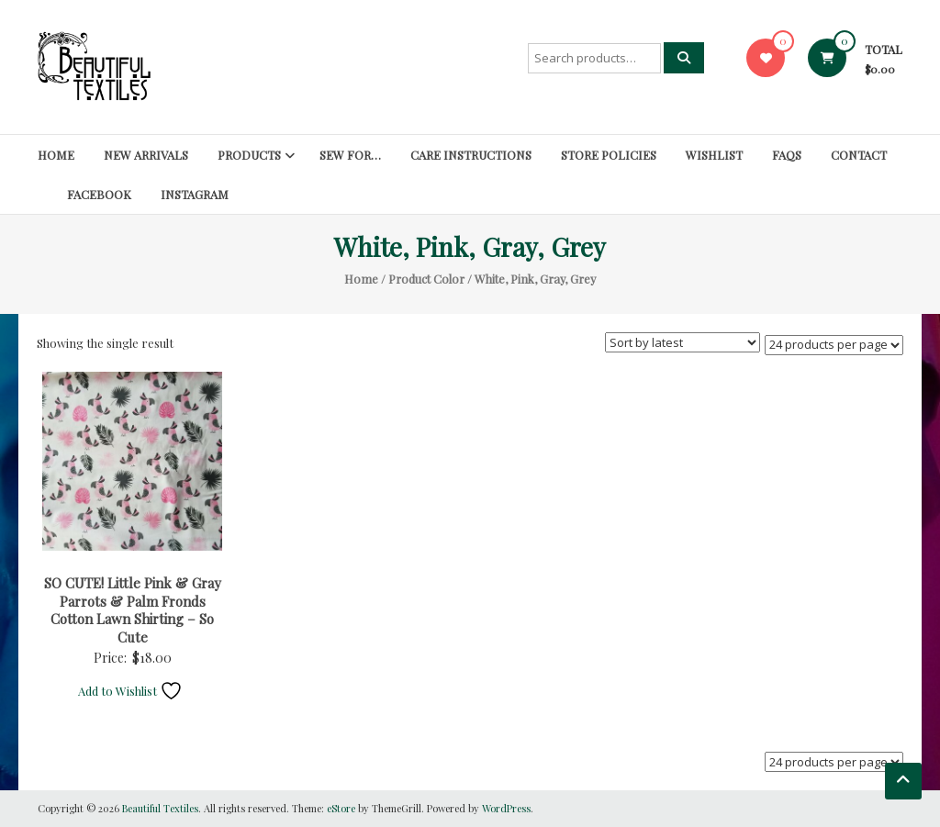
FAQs (786, 154)
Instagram (195, 194)
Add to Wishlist (130, 690)
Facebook (99, 194)
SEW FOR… (350, 154)
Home (56, 154)
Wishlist (714, 154)
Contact (859, 154)
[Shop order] (682, 342)
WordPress (506, 808)
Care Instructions (471, 154)
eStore (341, 808)
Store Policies (608, 154)
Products (249, 154)
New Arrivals (146, 154)
